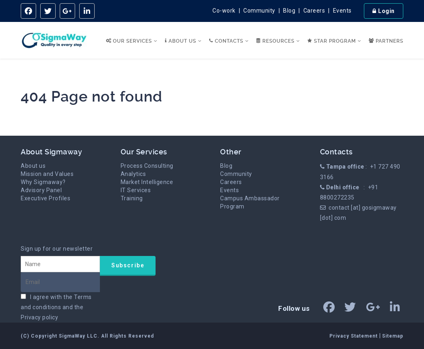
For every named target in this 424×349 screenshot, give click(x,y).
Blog (289, 10)
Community (259, 10)
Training (132, 198)
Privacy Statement (354, 336)
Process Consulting (147, 166)
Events (342, 10)
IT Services (136, 190)
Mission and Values (47, 174)
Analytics (133, 174)
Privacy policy (39, 317)
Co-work (224, 10)
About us (33, 166)
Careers (314, 10)
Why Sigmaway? (43, 182)
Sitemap (392, 336)
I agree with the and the (56, 307)
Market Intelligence (147, 182)
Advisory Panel (41, 190)
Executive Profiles (45, 198)
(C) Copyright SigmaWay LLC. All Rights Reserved (87, 336)
